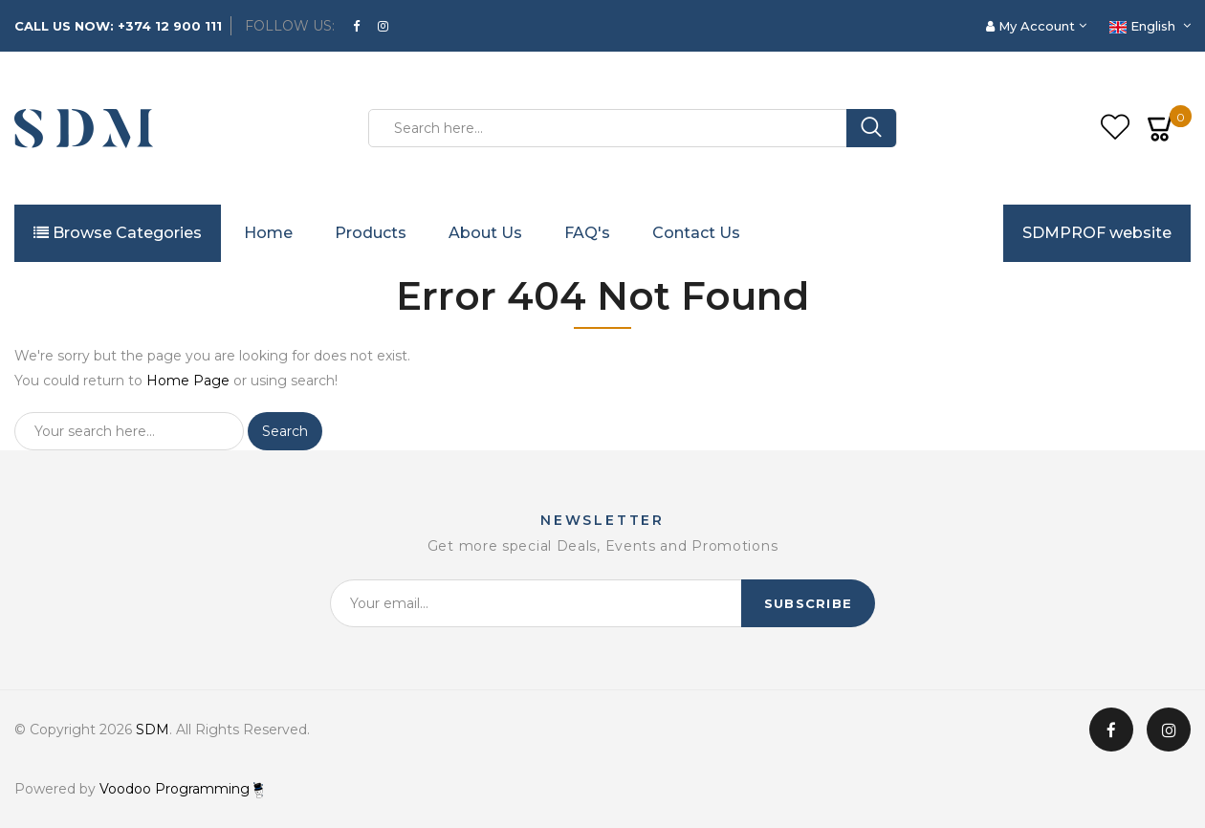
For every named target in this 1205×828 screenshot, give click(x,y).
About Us (485, 233)
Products (370, 233)
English (1144, 25)
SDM (152, 729)
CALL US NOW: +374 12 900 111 (118, 25)
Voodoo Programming (181, 788)
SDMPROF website (1097, 233)
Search (285, 431)
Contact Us (696, 233)
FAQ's (587, 233)
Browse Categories (117, 233)
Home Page (188, 380)
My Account (1032, 25)
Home (268, 233)
